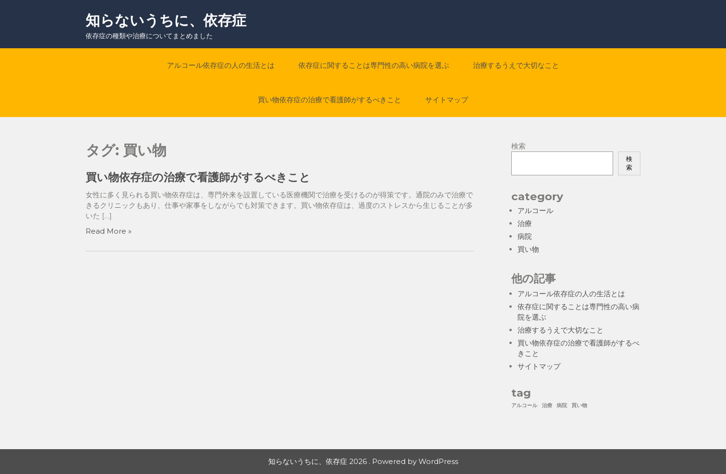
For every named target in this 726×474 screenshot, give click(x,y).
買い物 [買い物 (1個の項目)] (579, 405)
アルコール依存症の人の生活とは (221, 65)
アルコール (535, 210)
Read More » (109, 231)
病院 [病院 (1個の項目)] (562, 405)
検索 (518, 146)
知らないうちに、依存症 (166, 20)
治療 (524, 223)
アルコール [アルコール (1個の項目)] (524, 405)
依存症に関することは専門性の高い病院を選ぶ (373, 65)
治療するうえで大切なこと (516, 65)
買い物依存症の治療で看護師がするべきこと (329, 99)
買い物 (528, 249)
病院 (524, 236)
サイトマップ (446, 99)
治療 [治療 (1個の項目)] (547, 405)
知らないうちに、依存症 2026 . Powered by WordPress (363, 461)
